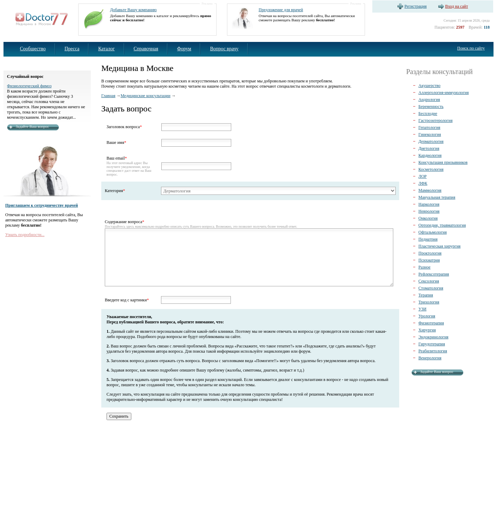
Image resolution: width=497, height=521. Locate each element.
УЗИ (422, 309)
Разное (424, 267)
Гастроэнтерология (435, 120)
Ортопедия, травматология (442, 225)
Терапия (425, 295)
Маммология (429, 190)
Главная (108, 95)
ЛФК (422, 183)
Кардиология (429, 155)
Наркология (428, 204)
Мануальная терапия (436, 197)
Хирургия (427, 330)
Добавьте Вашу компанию (133, 9)
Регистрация (415, 6)
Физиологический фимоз (29, 85)
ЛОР (422, 176)
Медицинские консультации (145, 95)
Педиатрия (428, 239)
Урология (426, 316)
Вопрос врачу (224, 48)
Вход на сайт (456, 6)
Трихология (428, 302)
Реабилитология (432, 350)
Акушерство (429, 85)
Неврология (428, 211)
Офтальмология (432, 232)
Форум (184, 48)
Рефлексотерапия (433, 274)
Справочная (146, 48)
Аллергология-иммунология (443, 92)
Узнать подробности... (24, 234)
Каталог (106, 48)
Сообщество (33, 48)
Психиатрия (429, 260)
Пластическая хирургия (439, 246)
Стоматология (430, 288)
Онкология (428, 218)
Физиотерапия (431, 323)
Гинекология (429, 134)
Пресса (72, 48)
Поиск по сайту (471, 48)
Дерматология (431, 141)
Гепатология (429, 127)
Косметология (431, 169)
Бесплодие (427, 113)
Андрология (429, 99)
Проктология (429, 253)
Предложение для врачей (281, 9)
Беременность (431, 106)
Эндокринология (433, 337)
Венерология (429, 357)
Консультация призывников (443, 162)
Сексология (428, 281)
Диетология (428, 148)
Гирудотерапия (431, 344)
